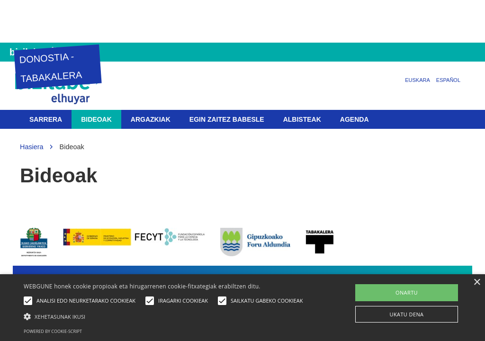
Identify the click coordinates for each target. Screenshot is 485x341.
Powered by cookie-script (53, 331)
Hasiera (32, 147)
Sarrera (45, 119)
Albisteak (302, 119)
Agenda (354, 119)
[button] (165, 316)
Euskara (417, 80)
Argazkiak (151, 119)
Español (448, 80)
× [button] (476, 282)
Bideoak (96, 119)
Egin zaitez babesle (226, 119)
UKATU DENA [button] (407, 314)
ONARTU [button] (406, 292)
